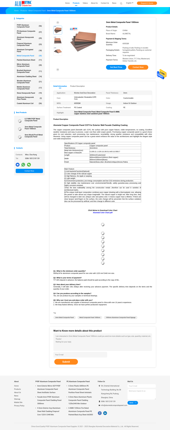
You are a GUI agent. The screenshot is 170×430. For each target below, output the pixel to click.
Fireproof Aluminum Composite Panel (29, 44)
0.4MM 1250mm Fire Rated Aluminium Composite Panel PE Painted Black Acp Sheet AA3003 (80, 411)
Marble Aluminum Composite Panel (29, 88)
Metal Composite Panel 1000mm (89, 317)
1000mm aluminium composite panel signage (120, 317)
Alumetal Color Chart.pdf (103, 213)
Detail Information (60, 86)
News (16, 396)
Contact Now (29, 171)
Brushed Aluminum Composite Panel (29, 71)
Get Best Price (116, 67)
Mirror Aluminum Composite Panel (29, 65)
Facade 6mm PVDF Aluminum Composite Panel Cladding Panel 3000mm (49, 400)
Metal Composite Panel (29, 56)
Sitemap (17, 399)
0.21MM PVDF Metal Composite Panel (32, 120)
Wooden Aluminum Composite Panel (29, 82)
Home (16, 386)
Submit (66, 361)
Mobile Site (18, 402)
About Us (17, 392)
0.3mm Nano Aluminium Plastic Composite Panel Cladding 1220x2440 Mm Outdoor (80, 400)
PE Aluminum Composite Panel (29, 32)
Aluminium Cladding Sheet (29, 76)
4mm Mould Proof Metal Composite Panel (34, 136)
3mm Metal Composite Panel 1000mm (33, 128)
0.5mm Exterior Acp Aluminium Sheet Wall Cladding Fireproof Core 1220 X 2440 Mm (48, 411)
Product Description (77, 86)
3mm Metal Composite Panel (64, 317)
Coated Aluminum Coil (29, 103)
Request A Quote (147, 3)
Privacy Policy (19, 406)
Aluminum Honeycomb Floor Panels (29, 98)
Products (17, 389)
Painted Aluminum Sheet (29, 60)
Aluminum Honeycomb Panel (29, 38)
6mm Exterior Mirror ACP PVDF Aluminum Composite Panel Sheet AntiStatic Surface (48, 389)
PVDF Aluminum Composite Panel (29, 26)
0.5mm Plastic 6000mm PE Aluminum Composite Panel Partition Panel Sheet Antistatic (80, 389)
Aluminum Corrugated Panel (29, 50)
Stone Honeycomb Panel (29, 93)
